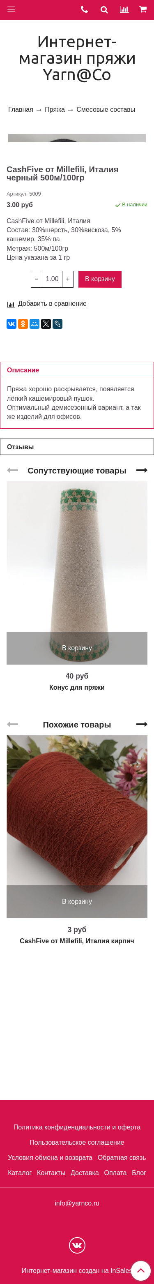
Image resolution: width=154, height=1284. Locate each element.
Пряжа (54, 109)
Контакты (51, 1172)
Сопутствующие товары (77, 601)
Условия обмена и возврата (50, 1157)
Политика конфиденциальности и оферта (77, 1127)
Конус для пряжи (77, 818)
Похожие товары (77, 855)
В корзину (77, 779)
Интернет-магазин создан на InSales (77, 1271)
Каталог (20, 1172)
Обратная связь (122, 1157)
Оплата (115, 1172)
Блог (139, 1172)
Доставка (85, 1172)
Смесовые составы (105, 109)
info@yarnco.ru (77, 1203)
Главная (20, 109)
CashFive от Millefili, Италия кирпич (77, 1072)
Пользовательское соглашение (77, 1142)
